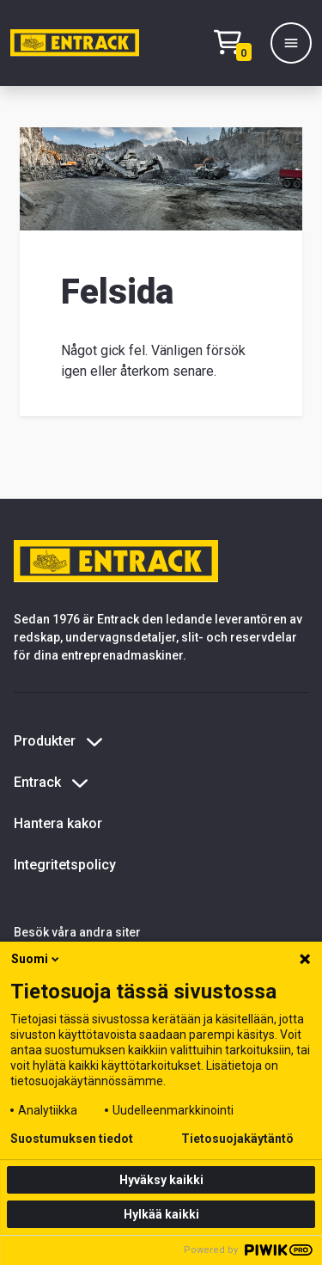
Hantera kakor (58, 823)
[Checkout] (237, 43)
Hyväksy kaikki (161, 1180)
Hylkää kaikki (161, 1214)
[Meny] (291, 43)
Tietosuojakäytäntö (237, 1138)
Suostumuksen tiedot (71, 1138)
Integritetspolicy (65, 865)
